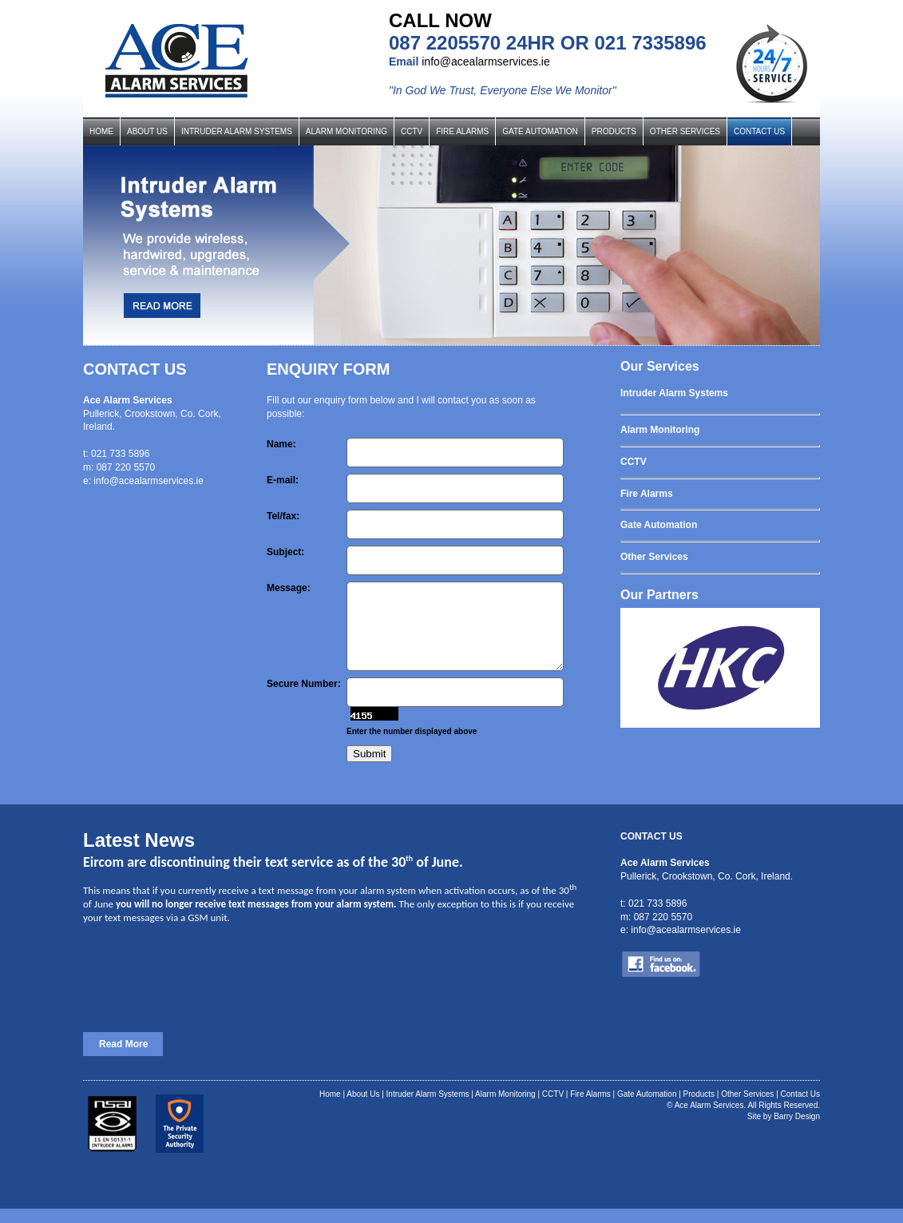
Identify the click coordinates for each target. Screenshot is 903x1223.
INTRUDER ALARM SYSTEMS (236, 131)
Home (330, 1108)
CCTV (411, 131)
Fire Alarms (590, 1108)
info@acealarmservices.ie (486, 61)
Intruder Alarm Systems (427, 1108)
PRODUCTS (614, 131)
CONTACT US (759, 131)
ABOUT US (147, 131)
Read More (123, 1058)
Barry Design (797, 1130)
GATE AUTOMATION (539, 131)
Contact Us (800, 1108)
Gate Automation (647, 1108)
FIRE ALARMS (462, 131)
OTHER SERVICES (685, 131)
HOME (101, 131)
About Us (363, 1108)
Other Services (747, 1108)
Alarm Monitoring (505, 1108)
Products (699, 1108)
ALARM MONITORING (346, 131)
